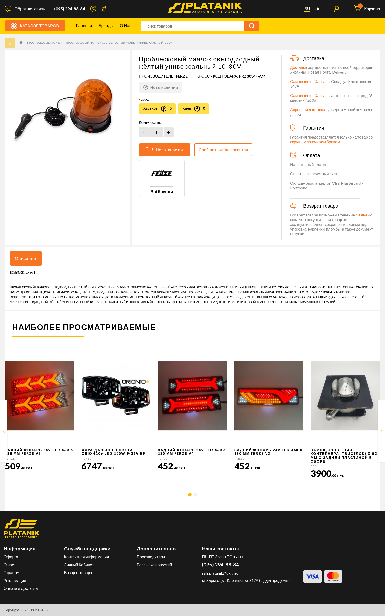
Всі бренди (161, 191)
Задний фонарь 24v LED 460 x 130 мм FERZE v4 (192, 452)
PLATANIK (39, 610)
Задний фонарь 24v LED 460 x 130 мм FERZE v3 (268, 452)
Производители (151, 556)
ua (316, 8)
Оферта (11, 556)
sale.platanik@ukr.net (220, 573)
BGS (314, 466)
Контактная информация (86, 556)
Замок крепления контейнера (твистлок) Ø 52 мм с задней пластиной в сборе (344, 455)
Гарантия (12, 572)
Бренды (106, 25)
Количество (150, 122)
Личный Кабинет (79, 564)
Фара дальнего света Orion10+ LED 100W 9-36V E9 (113, 452)
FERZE (182, 76)
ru (307, 8)
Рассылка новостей (154, 564)
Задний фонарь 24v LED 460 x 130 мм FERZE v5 (39, 452)
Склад (145, 99)
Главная (84, 25)
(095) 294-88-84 (69, 8)
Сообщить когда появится (223, 149)
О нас (125, 25)
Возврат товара (78, 572)
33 (10, 43)
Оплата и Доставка (21, 588)
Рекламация (15, 580)
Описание (25, 258)
